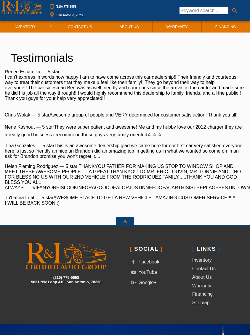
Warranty (201, 285)
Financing (202, 294)
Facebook (144, 262)
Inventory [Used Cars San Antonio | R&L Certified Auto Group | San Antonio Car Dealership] (25, 27)
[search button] (234, 10)
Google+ (143, 282)
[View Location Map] (114, 13)
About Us (202, 277)
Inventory (202, 260)
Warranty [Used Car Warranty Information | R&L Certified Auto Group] (177, 27)
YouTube (143, 272)
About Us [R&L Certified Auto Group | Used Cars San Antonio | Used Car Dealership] (129, 27)
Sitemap (201, 302)
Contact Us (204, 268)
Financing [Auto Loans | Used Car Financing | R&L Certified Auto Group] (225, 27)
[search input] (204, 10)
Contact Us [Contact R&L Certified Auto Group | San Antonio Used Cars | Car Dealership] (80, 27)
